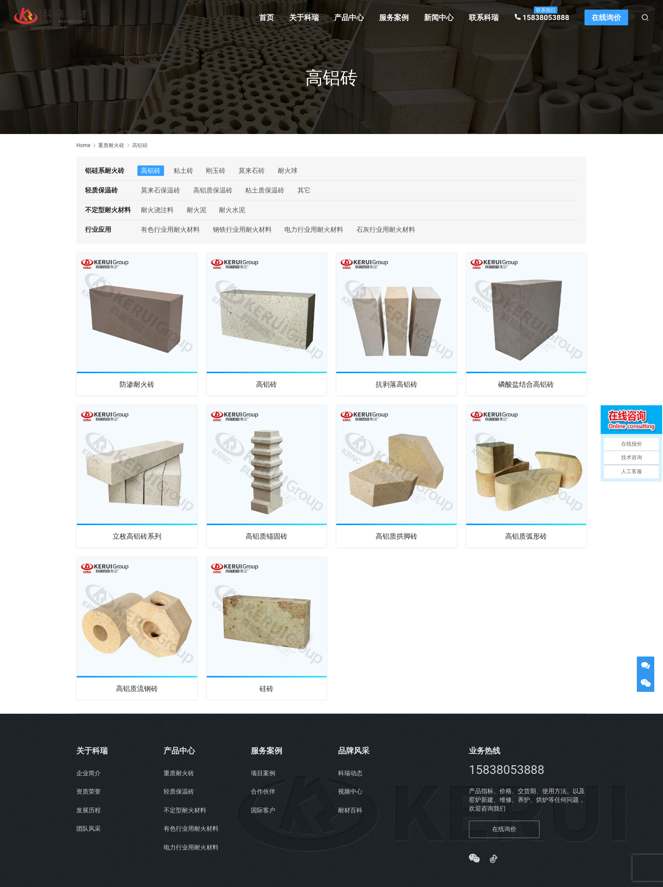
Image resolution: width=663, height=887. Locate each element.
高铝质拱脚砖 (396, 537)
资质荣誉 (88, 792)
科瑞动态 (350, 774)
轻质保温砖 (179, 792)
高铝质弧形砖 (526, 537)
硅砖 (266, 689)
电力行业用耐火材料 (313, 230)
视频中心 (350, 792)
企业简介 (88, 774)
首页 (266, 17)
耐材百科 (350, 811)
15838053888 (541, 17)
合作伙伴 (263, 792)
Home (83, 145)
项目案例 (263, 774)
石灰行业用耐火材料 (385, 230)
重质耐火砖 (179, 774)
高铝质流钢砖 (137, 689)
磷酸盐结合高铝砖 (526, 384)
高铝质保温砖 (212, 190)
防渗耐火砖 (137, 384)
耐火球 (287, 171)
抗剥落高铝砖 (396, 384)
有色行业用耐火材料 (170, 230)
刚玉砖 (216, 171)
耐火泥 (196, 210)
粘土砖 (183, 171)
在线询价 (606, 17)
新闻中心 (439, 17)
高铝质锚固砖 (266, 537)
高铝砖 (151, 171)
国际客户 (263, 811)
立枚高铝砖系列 (137, 537)
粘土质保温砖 (264, 190)
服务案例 (394, 17)
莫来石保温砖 (160, 190)
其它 (304, 190)
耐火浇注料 (157, 210)
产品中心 (349, 17)
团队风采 (88, 829)
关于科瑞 (304, 17)
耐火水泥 (232, 210)
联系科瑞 (484, 17)
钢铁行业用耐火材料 (242, 230)
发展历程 (88, 811)
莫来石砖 (252, 171)
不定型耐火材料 (185, 811)
